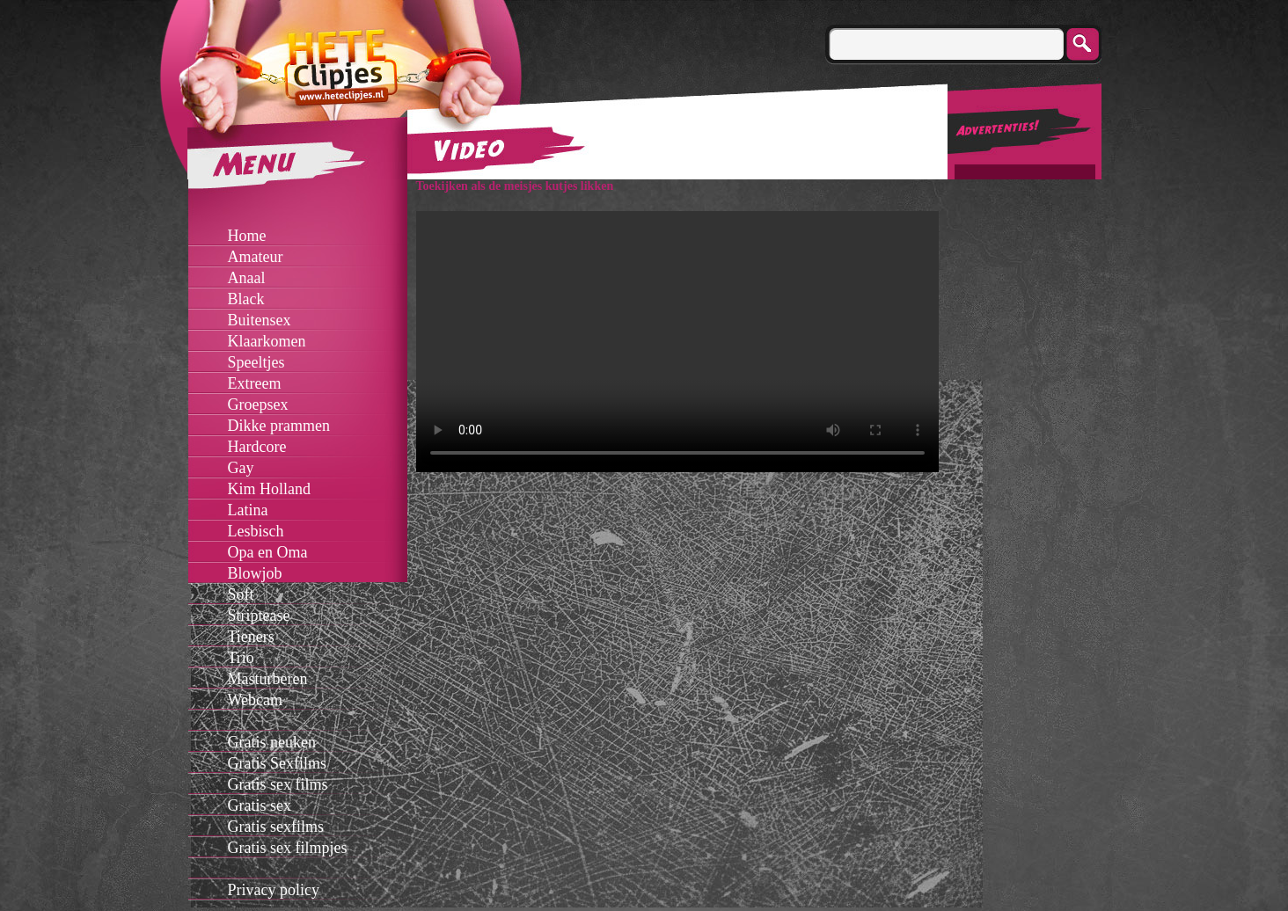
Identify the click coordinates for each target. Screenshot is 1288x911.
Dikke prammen (279, 425)
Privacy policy (273, 890)
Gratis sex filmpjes (288, 847)
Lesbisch (256, 531)
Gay (241, 468)
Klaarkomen (267, 341)
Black (246, 299)
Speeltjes (256, 362)
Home (247, 235)
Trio (241, 658)
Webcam (255, 700)
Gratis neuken (272, 742)
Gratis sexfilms (276, 826)
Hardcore (257, 447)
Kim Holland (269, 489)
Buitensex (259, 320)
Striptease (259, 615)
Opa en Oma (268, 552)
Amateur (255, 257)
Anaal (247, 278)
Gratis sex (259, 805)
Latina (248, 510)
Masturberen (268, 679)
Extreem (255, 383)
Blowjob (255, 573)
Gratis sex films (278, 784)
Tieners (251, 636)
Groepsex (258, 404)
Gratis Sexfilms (277, 763)
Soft (241, 594)
